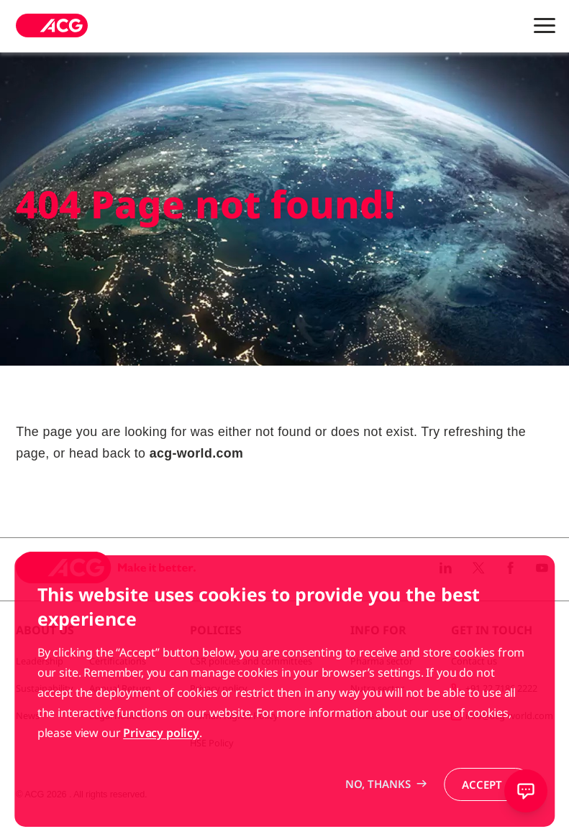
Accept (482, 814)
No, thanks (378, 813)
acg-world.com (197, 453)
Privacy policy (161, 762)
